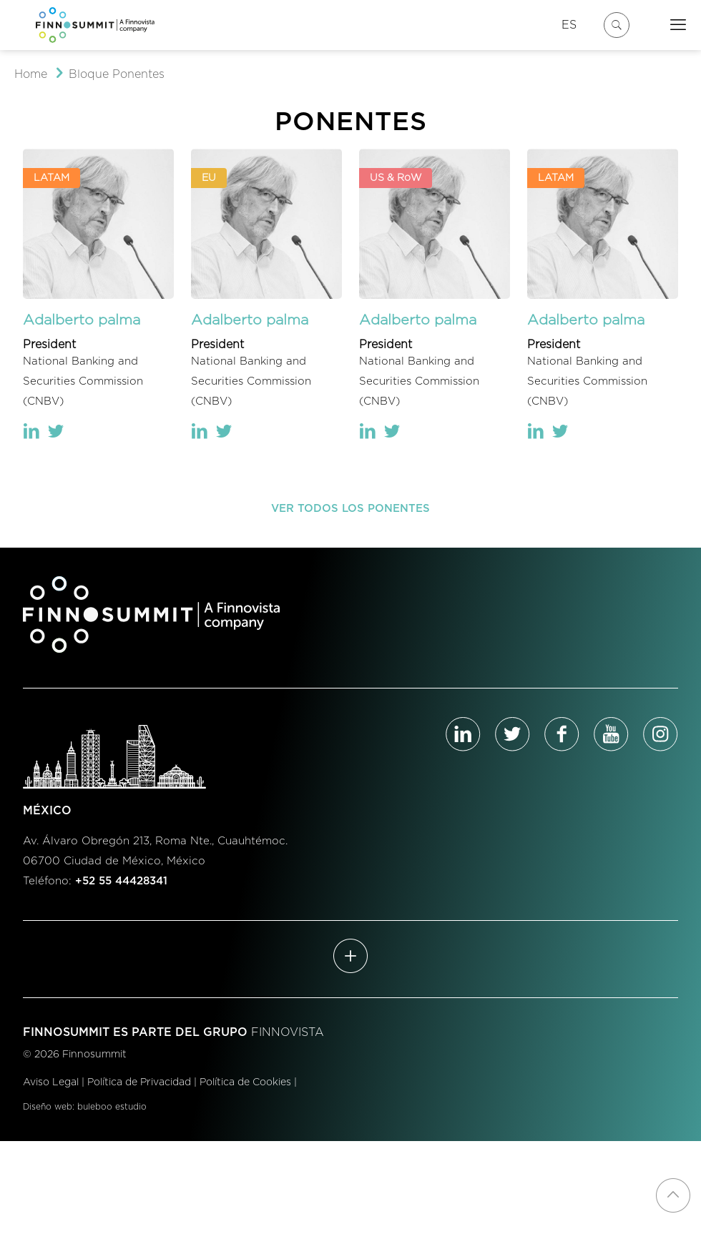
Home (30, 74)
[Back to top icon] (673, 1195)
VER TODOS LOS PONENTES (350, 508)
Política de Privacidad (139, 1082)
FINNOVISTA (287, 1032)
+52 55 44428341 (121, 881)
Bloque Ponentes (117, 74)
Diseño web (47, 1106)
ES (569, 25)
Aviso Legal (51, 1082)
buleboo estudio (112, 1106)
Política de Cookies (245, 1082)
